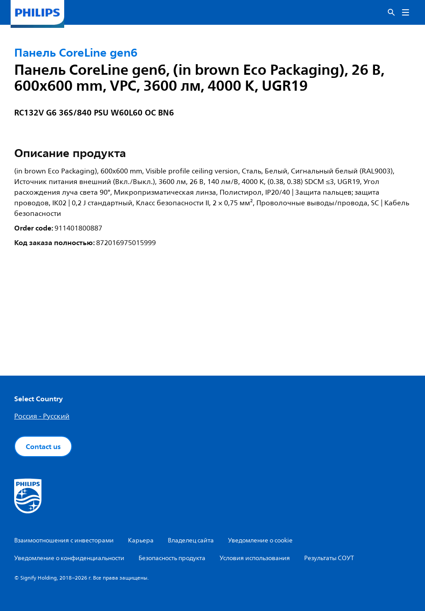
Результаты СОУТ (329, 558)
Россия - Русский (42, 416)
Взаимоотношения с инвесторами (64, 540)
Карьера (141, 540)
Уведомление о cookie (260, 540)
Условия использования (255, 558)
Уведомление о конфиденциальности (69, 558)
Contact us (43, 446)
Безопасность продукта (172, 558)
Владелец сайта (191, 540)
